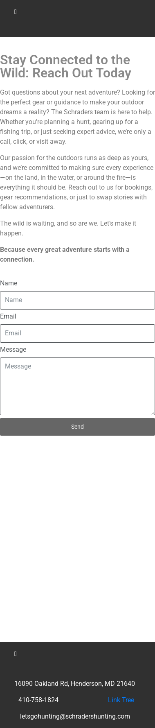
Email (8, 316)
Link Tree (121, 700)
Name (8, 283)
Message (13, 349)
